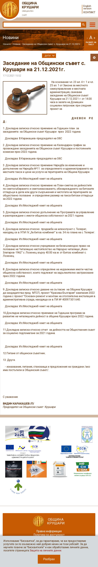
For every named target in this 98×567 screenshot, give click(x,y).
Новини (16, 44)
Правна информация (49, 531)
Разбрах (49, 559)
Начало (7, 44)
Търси (83, 24)
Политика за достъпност (49, 534)
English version (87, 7)
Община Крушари (30, 9)
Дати (48, 55)
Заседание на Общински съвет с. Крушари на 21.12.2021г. (51, 44)
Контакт (89, 12)
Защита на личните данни (45, 550)
